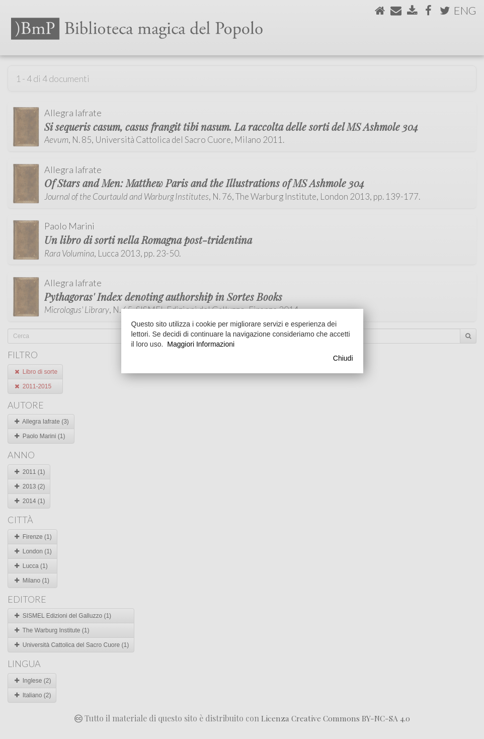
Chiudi (343, 358)
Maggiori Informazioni (200, 344)
